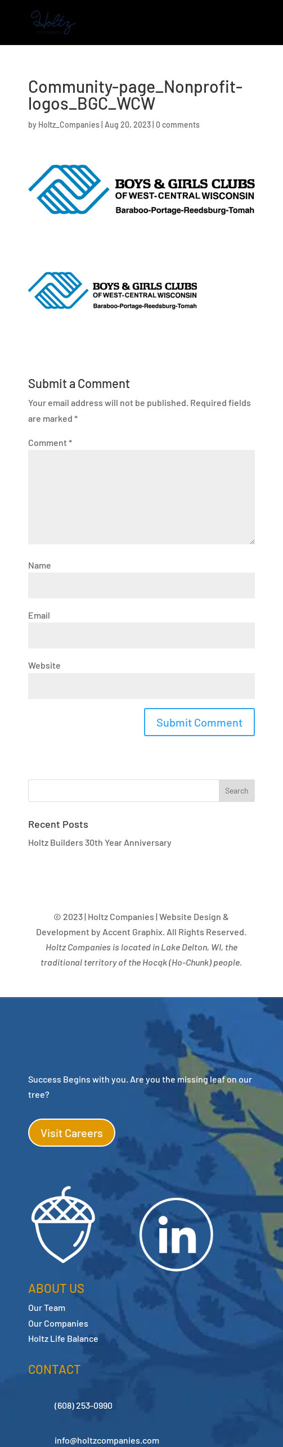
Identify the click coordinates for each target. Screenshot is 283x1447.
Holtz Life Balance (63, 1338)
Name (39, 565)
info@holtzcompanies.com (107, 1440)
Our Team (46, 1307)
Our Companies (58, 1323)
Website (44, 665)
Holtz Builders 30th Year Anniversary (100, 842)
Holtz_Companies (69, 124)
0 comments (178, 124)
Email (39, 615)
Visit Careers (72, 1132)
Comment (50, 442)
